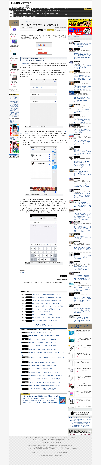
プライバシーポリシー (45, 452)
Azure (52, 440)
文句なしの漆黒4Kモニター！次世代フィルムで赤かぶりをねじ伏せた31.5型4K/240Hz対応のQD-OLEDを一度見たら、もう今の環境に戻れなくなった (82, 228)
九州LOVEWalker (61, 448)
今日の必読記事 (36, 447)
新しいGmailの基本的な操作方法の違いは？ (43, 312)
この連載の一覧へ (43, 325)
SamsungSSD (33, 13)
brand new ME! (58, 442)
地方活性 (54, 10)
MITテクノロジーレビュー (62, 447)
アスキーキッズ (12, 10)
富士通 (33, 439)
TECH (24, 8)
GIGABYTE (29, 13)
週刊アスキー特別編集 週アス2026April (14, 138)
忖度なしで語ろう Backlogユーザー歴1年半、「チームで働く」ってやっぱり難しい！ (82, 289)
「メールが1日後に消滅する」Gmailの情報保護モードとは (46, 300)
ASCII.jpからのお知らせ (74, 417)
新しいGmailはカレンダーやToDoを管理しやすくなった (46, 309)
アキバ (54, 8)
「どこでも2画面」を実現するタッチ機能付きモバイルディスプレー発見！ (82, 111)
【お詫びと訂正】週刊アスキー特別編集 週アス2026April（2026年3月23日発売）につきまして (80, 423)
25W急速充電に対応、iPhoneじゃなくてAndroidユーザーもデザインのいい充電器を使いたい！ (82, 268)
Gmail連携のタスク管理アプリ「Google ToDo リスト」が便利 (47, 306)
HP (68, 439)
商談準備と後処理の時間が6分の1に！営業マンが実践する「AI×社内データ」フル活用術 (82, 121)
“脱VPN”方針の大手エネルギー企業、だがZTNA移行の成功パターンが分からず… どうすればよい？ (82, 142)
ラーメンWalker (25, 448)
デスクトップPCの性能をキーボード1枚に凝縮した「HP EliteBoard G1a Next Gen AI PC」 (82, 185)
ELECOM (15, 13)
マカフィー (16, 16)
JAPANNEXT (25, 16)
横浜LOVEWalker (39, 448)
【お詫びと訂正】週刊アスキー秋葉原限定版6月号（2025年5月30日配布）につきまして (80, 426)
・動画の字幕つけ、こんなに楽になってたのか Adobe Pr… (14, 109)
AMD (20, 13)
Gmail (22, 272)
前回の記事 (25, 63)
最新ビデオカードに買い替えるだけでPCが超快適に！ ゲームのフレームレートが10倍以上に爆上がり (82, 173)
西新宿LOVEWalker (46, 448)
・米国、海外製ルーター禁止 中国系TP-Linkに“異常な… (14, 97)
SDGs (51, 10)
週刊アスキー (33, 10)
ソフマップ (29, 16)
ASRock (38, 13)
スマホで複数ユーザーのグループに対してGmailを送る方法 (47, 317)
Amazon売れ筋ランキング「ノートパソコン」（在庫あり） (14, 22)
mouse (36, 439)
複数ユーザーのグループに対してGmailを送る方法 (44, 320)
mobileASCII (55, 447)
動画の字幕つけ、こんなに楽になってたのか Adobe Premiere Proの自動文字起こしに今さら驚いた (49, 402)
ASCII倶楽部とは (15, 116)
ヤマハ (58, 440)
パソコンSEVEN (34, 11)
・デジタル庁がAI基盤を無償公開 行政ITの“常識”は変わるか (14, 105)
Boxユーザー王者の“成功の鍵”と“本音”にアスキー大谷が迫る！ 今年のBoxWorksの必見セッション (82, 99)
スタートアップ (62, 8)
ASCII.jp (15, 3)
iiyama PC (48, 439)
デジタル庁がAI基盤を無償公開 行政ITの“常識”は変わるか (38, 400)
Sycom (54, 439)
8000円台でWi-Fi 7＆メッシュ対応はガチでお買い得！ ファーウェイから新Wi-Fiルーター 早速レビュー (82, 249)
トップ (10, 8)
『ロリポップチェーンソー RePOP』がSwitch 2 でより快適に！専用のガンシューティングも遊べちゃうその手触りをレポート (82, 77)
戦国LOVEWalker (75, 448)
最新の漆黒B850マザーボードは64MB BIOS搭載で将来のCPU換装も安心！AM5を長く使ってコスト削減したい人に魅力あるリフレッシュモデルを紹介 (82, 164)
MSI (40, 442)
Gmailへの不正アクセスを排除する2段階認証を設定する (46, 294)
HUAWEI (47, 13)
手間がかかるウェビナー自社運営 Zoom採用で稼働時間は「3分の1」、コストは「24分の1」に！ (83, 88)
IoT (16, 8)
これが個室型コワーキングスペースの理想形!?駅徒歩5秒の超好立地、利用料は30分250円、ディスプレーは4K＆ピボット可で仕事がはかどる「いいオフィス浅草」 (82, 216)
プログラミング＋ (57, 445)
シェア (35, 29)
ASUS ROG (25, 13)
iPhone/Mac (34, 8)
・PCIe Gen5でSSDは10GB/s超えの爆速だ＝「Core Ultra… (14, 101)
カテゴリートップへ (62, 279)
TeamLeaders (39, 10)
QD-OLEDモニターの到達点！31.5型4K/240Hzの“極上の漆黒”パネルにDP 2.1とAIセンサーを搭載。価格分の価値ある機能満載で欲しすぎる (82, 56)
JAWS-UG (37, 440)
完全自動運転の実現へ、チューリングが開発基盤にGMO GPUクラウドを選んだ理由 (82, 45)
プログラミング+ (46, 10)
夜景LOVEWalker (54, 448)
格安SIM (17, 10)
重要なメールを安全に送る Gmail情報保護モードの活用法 (46, 297)
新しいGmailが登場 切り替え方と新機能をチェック (44, 314)
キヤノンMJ (20, 16)
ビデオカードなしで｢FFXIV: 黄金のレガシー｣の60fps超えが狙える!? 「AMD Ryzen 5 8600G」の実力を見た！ (82, 319)
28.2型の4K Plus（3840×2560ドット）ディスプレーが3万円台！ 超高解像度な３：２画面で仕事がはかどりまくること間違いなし (82, 277)
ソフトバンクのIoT (66, 15)
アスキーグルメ (28, 10)
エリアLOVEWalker (32, 448)
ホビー (44, 8)
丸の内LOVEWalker (67, 448)
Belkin (57, 13)
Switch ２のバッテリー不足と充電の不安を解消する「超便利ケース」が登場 (82, 67)
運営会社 (53, 452)
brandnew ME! (34, 16)
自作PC (48, 8)
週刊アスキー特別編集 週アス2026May (14, 121)
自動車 (40, 8)
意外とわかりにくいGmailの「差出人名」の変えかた (43, 362)
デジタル (26, 3)
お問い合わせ (59, 452)
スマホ (57, 8)
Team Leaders (51, 445)
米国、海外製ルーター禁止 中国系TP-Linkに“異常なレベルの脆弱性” (41, 396)
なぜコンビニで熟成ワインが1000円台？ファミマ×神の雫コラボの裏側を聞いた (82, 238)
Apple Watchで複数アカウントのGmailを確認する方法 (43, 345)
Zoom (61, 440)
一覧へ (89, 417)
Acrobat (44, 440)
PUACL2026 (59, 10)
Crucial (43, 13)
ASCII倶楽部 (88, 9)
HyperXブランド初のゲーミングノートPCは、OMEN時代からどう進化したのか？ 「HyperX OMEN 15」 (82, 195)
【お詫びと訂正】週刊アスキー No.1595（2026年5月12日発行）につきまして (80, 420)
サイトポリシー (36, 452)
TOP (26, 437)
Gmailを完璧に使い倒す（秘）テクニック (31, 22)
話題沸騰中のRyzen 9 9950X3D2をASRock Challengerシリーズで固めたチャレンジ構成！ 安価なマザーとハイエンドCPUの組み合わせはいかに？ (82, 151)
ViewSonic (52, 13)
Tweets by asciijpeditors (73, 36)
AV (51, 8)
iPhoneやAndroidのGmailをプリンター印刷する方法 (42, 342)
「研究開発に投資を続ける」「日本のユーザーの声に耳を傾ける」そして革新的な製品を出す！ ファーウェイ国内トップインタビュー (82, 204)
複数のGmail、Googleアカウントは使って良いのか (42, 349)
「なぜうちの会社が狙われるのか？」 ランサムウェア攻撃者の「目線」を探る (82, 131)
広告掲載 (65, 452)
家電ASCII (22, 10)
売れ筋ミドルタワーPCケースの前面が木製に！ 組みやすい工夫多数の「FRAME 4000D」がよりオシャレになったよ (82, 299)
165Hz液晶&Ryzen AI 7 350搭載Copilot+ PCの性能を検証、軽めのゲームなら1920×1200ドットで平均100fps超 (82, 310)
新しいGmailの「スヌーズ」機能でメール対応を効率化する (47, 303)
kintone (41, 440)
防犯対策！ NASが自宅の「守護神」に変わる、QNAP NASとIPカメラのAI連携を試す (82, 257)
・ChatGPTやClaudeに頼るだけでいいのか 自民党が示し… (14, 113)
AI (13, 8)
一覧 (45, 30)
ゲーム (68, 8)
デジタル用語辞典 (49, 447)
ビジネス (20, 8)
